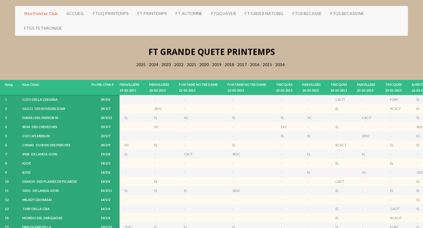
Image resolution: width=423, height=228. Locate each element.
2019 (216, 64)
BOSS (27, 172)
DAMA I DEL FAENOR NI (41, 118)
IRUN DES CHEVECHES (39, 127)
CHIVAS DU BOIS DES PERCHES (46, 145)
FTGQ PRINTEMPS (111, 13)
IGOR (27, 163)
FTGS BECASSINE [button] (347, 13)
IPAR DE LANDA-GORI (39, 154)
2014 (280, 64)
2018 (229, 64)
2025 (141, 64)
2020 (204, 64)
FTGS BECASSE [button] (307, 13)
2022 (179, 64)
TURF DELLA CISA (36, 209)
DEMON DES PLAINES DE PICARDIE (49, 181)
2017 (242, 64)
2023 (166, 64)
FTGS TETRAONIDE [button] (43, 28)
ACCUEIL (75, 13)
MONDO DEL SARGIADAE (43, 218)
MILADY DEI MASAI (37, 200)
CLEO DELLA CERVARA (40, 99)
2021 (191, 64)
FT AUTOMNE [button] (189, 13)
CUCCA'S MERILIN (36, 136)
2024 (153, 64)
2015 (267, 64)
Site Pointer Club (41, 13)
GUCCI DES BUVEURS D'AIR (43, 108)
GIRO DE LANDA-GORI (40, 190)
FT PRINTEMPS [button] (152, 13)
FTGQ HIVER (223, 13)
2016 (254, 64)
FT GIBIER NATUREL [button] (264, 13)
